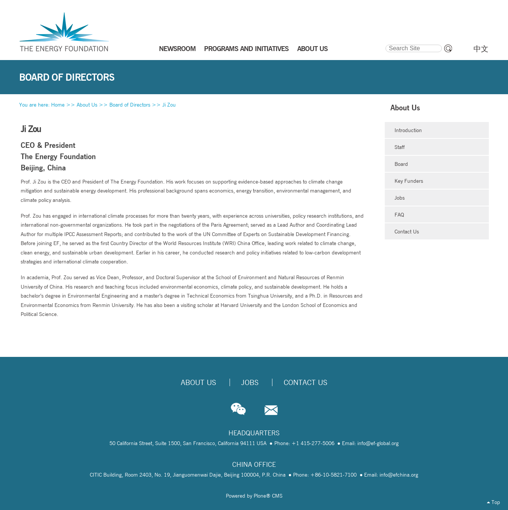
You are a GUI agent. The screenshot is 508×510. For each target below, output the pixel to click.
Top (493, 502)
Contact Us (407, 231)
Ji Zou (169, 104)
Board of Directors (129, 104)
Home (58, 104)
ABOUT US (312, 48)
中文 (480, 49)
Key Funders (409, 181)
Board (401, 164)
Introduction (408, 130)
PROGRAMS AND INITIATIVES (246, 48)
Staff (400, 147)
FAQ (399, 214)
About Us (87, 104)
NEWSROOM (177, 48)
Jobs (400, 197)
